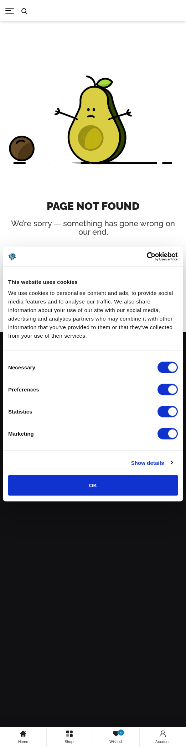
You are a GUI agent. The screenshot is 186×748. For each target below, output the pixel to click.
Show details (147, 462)
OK (93, 485)
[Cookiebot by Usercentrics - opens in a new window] (146, 256)
